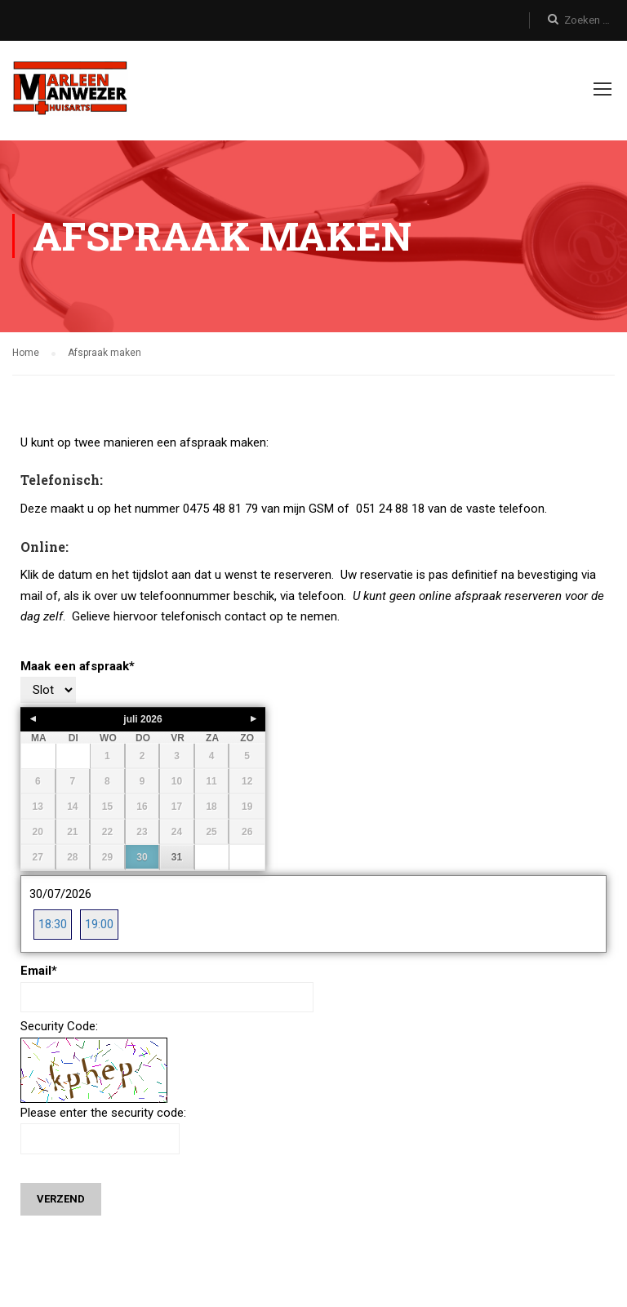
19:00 (99, 925)
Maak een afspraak (77, 667)
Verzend (61, 1200)
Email (38, 972)
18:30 (52, 925)
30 (141, 859)
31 (176, 859)
